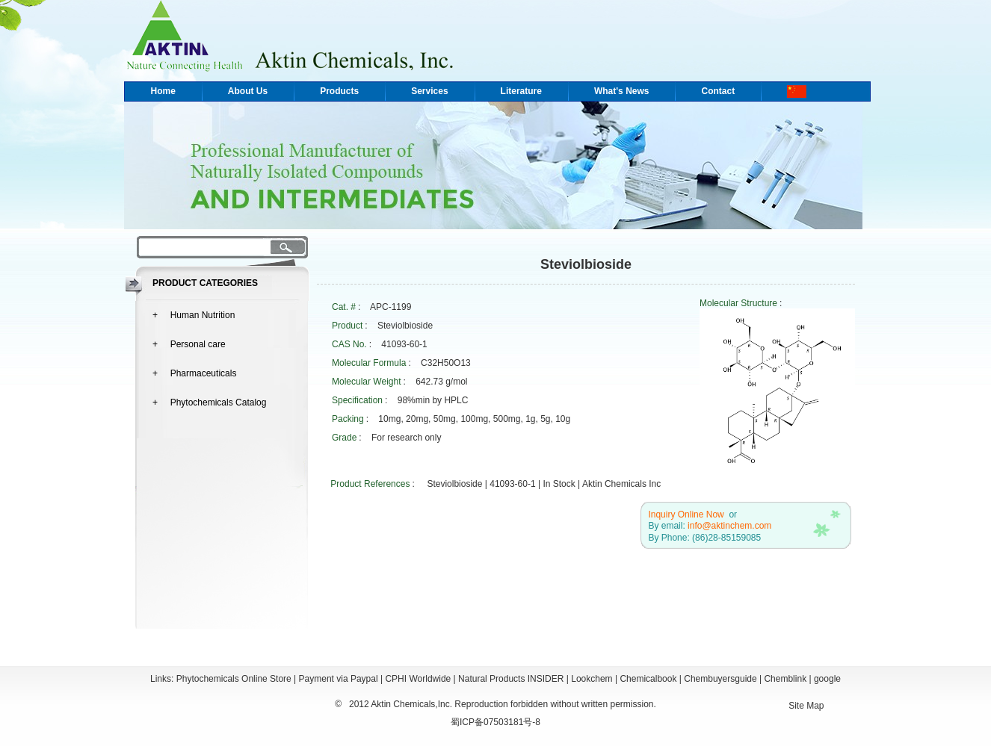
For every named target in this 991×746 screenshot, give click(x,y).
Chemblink (785, 679)
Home (163, 91)
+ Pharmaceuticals (194, 373)
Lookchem (591, 679)
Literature (521, 91)
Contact (718, 91)
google (827, 679)
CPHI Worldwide (418, 679)
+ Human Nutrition (193, 315)
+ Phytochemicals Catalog (209, 402)
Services (429, 91)
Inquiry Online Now (685, 514)
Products (339, 91)
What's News (621, 91)
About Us (248, 91)
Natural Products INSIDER (511, 679)
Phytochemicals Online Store (233, 679)
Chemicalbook (648, 679)
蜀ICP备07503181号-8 (495, 722)
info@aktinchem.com (729, 525)
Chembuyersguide (720, 679)
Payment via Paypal (338, 679)
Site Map (806, 705)
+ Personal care (189, 344)
